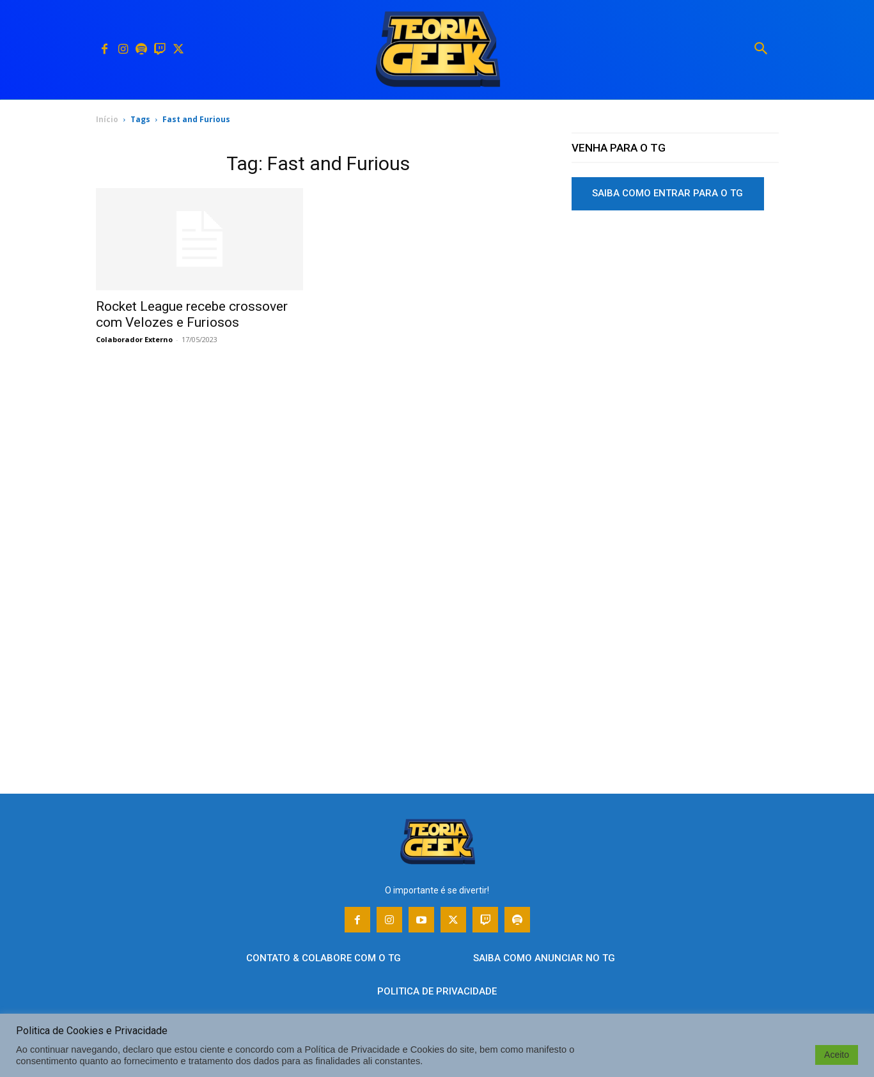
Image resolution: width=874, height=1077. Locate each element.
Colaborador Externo (134, 339)
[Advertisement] (675, 319)
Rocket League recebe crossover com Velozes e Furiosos (192, 314)
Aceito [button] (836, 1054)
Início (107, 119)
